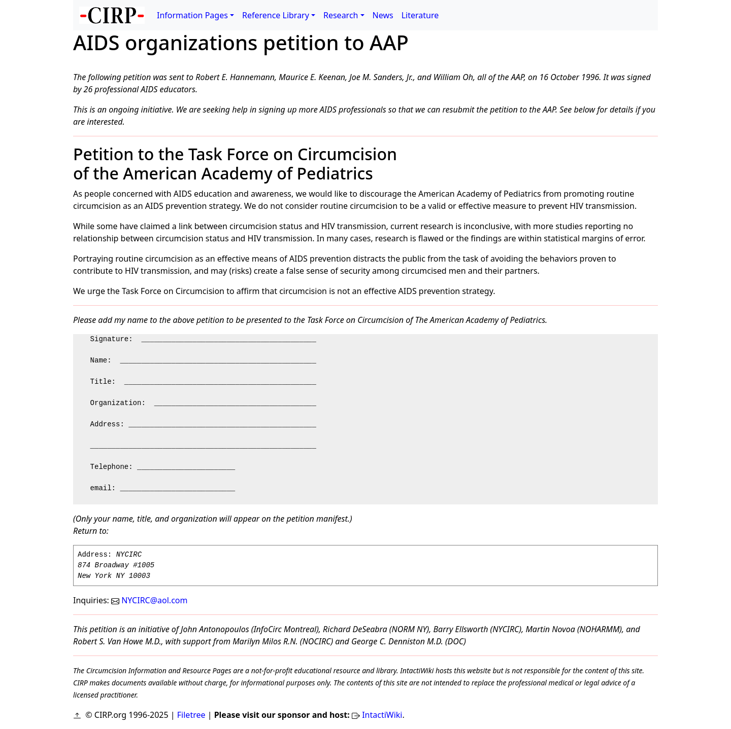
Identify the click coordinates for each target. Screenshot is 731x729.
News (383, 15)
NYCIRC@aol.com (149, 600)
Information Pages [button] (192, 15)
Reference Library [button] (275, 15)
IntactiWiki (382, 714)
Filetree (191, 714)
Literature (420, 15)
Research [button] (340, 15)
